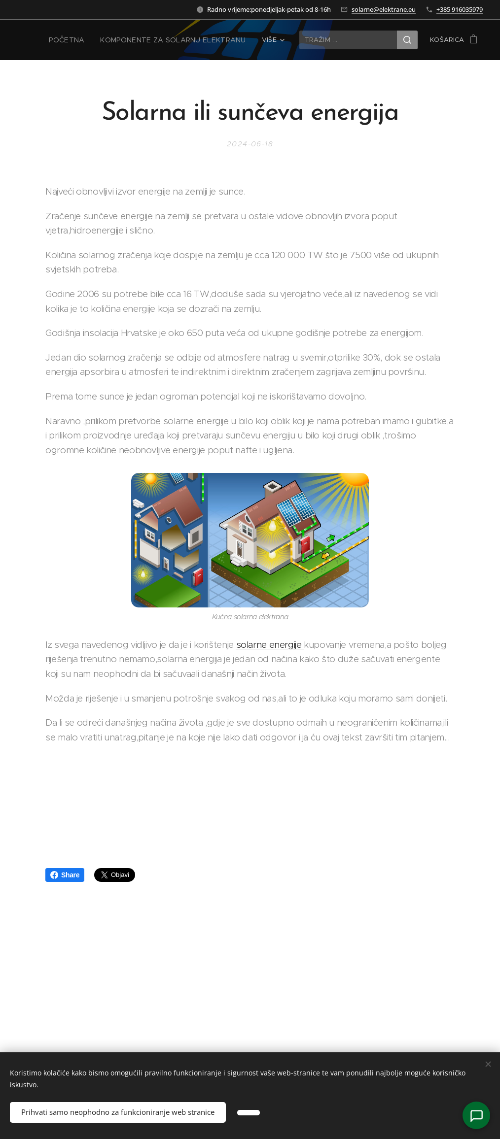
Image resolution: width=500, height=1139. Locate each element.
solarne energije (270, 644)
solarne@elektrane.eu (384, 9)
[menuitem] (80, 40)
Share (64, 875)
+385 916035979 (459, 9)
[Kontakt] (476, 1115)
